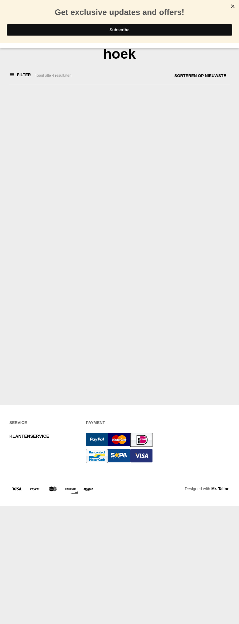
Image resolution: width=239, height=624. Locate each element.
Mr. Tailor (220, 558)
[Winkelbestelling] (183, 76)
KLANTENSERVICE (29, 505)
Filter (23, 75)
